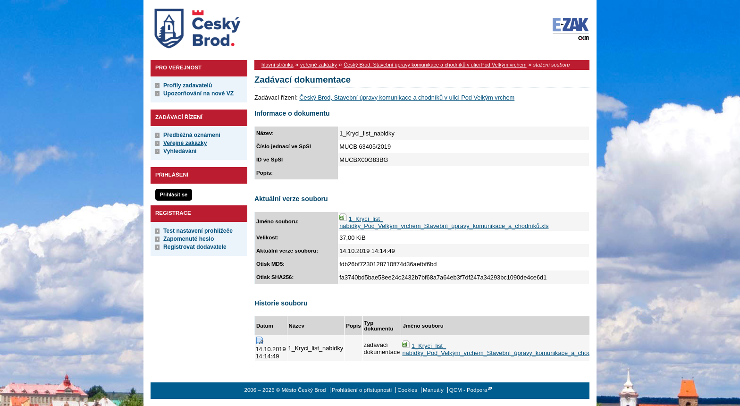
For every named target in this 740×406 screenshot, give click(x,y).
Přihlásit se (173, 194)
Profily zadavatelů (187, 85)
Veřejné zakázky (185, 143)
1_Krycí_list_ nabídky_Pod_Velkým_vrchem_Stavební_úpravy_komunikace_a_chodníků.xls (443, 222)
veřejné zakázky (318, 65)
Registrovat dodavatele (195, 247)
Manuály (433, 390)
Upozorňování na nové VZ (198, 93)
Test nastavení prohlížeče (198, 231)
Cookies (407, 390)
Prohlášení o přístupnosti (362, 390)
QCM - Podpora (468, 390)
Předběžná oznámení (191, 135)
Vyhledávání (180, 151)
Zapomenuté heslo (188, 239)
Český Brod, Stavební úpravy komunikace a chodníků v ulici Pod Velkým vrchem (435, 65)
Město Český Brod (227, 26)
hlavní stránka (277, 65)
